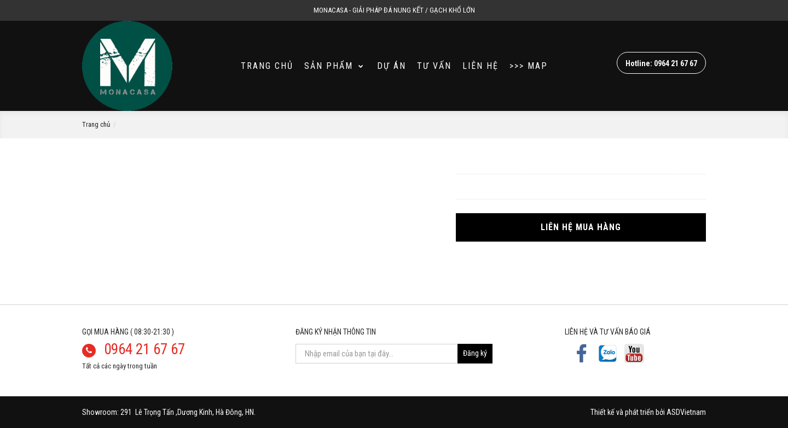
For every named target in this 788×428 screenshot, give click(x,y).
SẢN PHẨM (334, 66)
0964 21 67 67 (144, 349)
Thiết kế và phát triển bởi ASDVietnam (648, 412)
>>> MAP (528, 66)
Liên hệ (480, 66)
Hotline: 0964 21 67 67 (661, 63)
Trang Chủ (267, 66)
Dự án (391, 66)
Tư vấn (434, 66)
